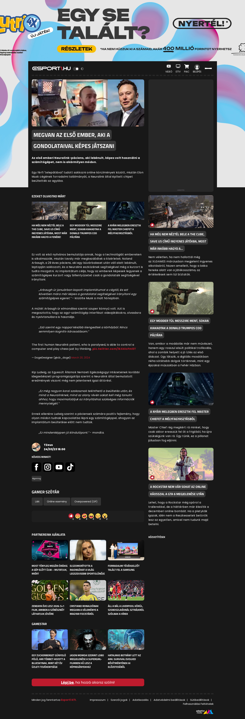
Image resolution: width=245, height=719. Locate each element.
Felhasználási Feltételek (198, 704)
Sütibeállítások (199, 700)
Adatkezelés (140, 700)
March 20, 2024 (80, 357)
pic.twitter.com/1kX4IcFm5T (114, 349)
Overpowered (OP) (85, 501)
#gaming (36, 478)
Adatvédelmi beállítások (169, 700)
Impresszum (98, 700)
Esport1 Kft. (69, 700)
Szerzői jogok (119, 700)
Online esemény (57, 501)
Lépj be (67, 682)
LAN (37, 501)
